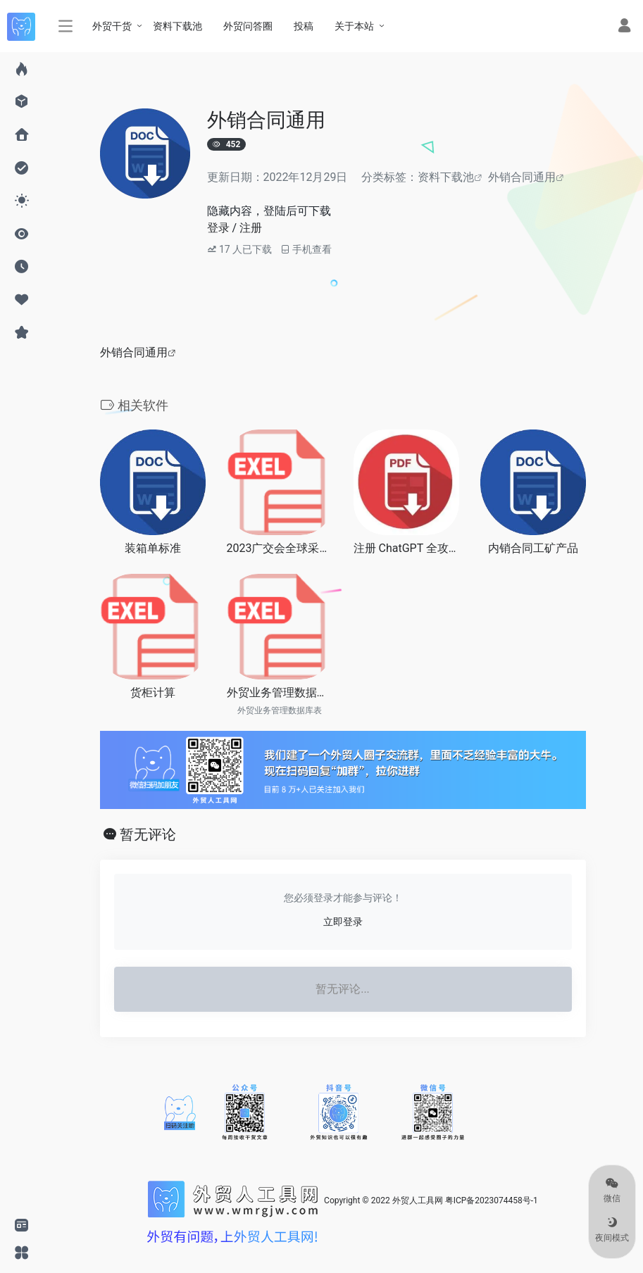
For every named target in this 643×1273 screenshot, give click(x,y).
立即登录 (343, 921)
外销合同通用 (522, 177)
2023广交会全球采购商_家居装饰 (279, 548)
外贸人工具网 (417, 1200)
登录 (218, 227)
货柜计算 (152, 692)
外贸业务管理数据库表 (279, 692)
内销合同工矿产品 (533, 548)
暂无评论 (148, 834)
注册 (250, 227)
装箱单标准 (153, 548)
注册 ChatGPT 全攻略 (406, 548)
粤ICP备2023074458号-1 (491, 1200)
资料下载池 (446, 177)
